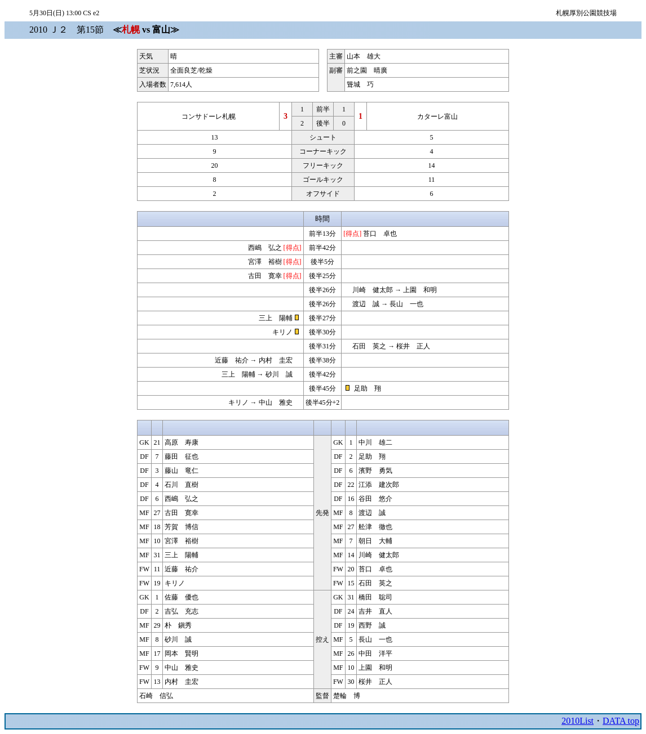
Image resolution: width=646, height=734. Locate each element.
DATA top (621, 721)
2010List (577, 721)
